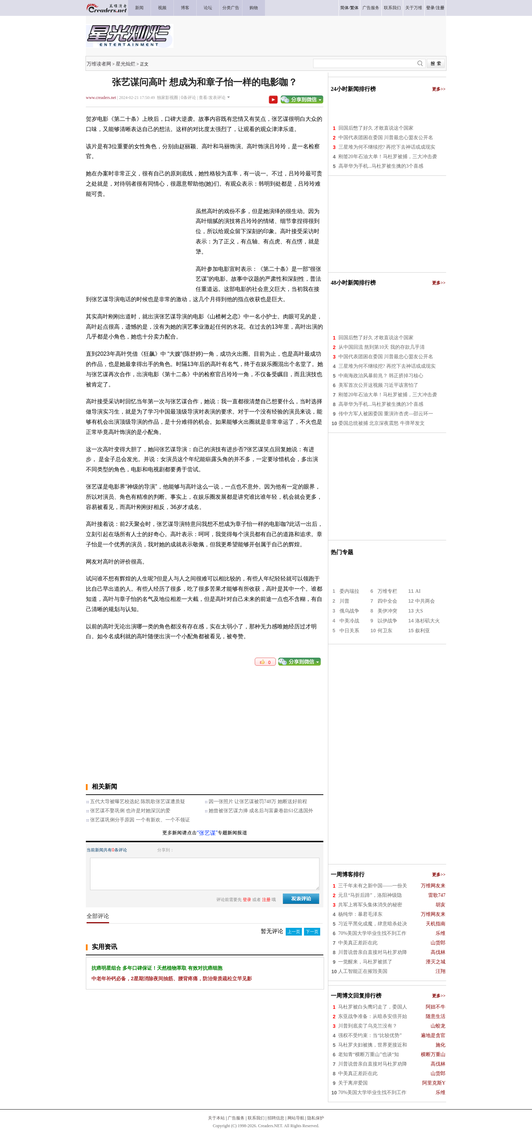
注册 (440, 7)
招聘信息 (275, 1118)
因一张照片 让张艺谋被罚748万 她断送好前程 (258, 801)
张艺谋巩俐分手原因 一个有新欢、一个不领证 (140, 819)
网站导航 (295, 1118)
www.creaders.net (101, 97)
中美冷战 (349, 620)
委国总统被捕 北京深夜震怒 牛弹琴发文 (381, 423)
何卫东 (385, 630)
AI (417, 591)
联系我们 (256, 1118)
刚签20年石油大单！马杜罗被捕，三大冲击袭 (387, 156)
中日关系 (349, 630)
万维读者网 (99, 64)
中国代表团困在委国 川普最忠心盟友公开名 (385, 137)
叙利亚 (422, 630)
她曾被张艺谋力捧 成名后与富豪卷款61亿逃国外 (261, 810)
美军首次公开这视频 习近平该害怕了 (378, 385)
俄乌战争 (349, 611)
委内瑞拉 (349, 591)
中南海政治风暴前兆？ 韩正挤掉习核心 (381, 375)
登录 (430, 7)
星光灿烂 (125, 64)
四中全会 (387, 601)
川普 (344, 601)
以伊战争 (387, 620)
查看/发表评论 (212, 97)
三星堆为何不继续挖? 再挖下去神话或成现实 (387, 147)
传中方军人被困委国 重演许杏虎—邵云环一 (385, 413)
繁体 (354, 7)
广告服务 (236, 1118)
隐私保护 (315, 1118)
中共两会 (425, 601)
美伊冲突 (387, 611)
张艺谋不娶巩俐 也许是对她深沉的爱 (130, 810)
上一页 (293, 931)
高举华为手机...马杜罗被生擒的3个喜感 (381, 166)
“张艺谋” (207, 833)
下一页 (312, 931)
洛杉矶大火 (427, 620)
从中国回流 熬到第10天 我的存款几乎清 (381, 347)
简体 (344, 7)
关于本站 (216, 1118)
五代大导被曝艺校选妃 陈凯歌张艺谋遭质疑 (137, 801)
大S (419, 611)
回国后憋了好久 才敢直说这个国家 (376, 128)
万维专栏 (387, 591)
